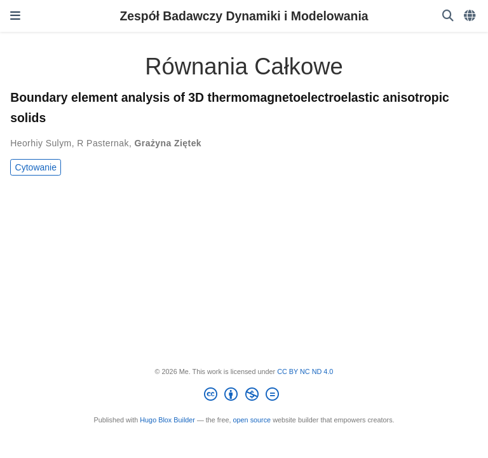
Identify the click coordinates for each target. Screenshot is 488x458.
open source (252, 420)
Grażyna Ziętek (168, 143)
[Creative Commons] (243, 396)
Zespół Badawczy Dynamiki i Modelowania (243, 16)
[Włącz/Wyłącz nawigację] (15, 16)
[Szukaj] (448, 16)
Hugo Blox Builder (167, 420)
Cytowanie (36, 167)
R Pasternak (103, 143)
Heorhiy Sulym (41, 143)
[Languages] (471, 16)
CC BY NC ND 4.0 (305, 371)
